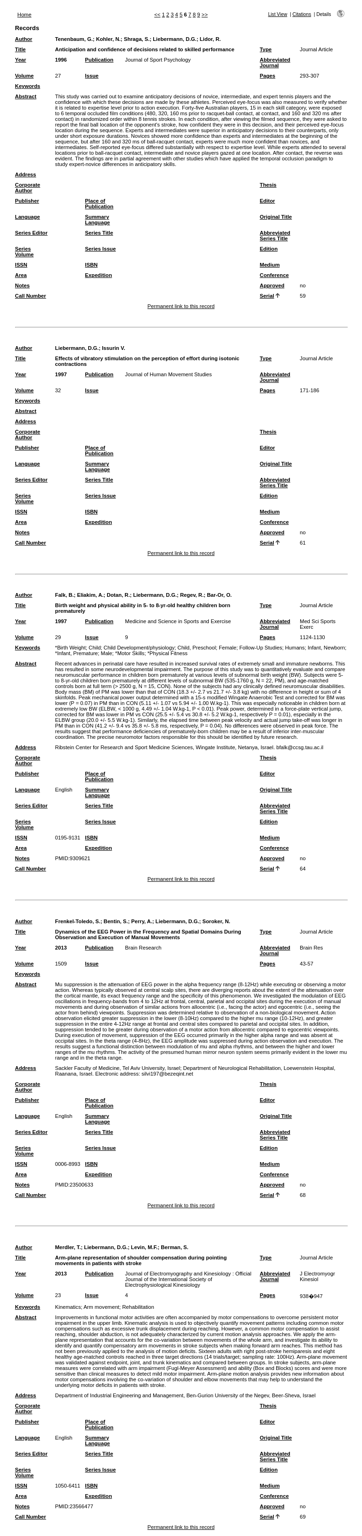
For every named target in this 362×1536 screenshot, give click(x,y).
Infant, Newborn (326, 647)
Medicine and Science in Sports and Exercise (178, 621)
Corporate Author (27, 187)
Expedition (98, 275)
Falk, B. (64, 595)
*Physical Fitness (168, 653)
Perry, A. (141, 921)
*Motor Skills (129, 653)
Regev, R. (192, 595)
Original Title (276, 217)
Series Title (99, 233)
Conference (274, 275)
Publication (99, 60)
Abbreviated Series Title (275, 235)
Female (227, 647)
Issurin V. (113, 348)
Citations (301, 14)
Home (24, 14)
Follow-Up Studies (260, 647)
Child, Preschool (197, 647)
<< (157, 14)
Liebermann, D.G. (175, 39)
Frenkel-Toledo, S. (77, 921)
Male (106, 653)
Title (20, 49)
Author (24, 39)
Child (95, 647)
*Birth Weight (70, 647)
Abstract (25, 96)
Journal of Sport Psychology (157, 60)
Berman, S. (174, 1247)
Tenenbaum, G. (74, 39)
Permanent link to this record (181, 306)
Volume (24, 76)
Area (21, 275)
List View (278, 14)
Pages (267, 76)
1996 (61, 60)
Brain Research (143, 947)
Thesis (268, 185)
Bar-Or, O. (219, 595)
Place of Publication (99, 203)
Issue (92, 76)
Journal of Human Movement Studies (168, 374)
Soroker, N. (216, 921)
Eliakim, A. (90, 595)
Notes (22, 285)
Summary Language (97, 219)
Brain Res (311, 947)
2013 (61, 947)
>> (205, 14)
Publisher (27, 201)
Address (25, 174)
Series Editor (31, 233)
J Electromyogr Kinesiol (317, 1276)
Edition (269, 249)
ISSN (21, 265)
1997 (61, 374)
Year (20, 60)
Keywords (27, 86)
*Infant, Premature (76, 653)
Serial (267, 296)
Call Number (30, 296)
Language (27, 217)
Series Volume (24, 251)
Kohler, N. (108, 39)
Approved (272, 285)
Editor (267, 201)
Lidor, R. (210, 39)
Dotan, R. (118, 595)
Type (266, 49)
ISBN (91, 265)
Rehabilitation (138, 1307)
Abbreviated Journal (275, 62)
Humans (295, 647)
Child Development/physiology (139, 647)
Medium (270, 265)
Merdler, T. (68, 1247)
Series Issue (100, 249)
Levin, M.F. (144, 1247)
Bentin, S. (116, 921)
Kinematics (68, 1307)
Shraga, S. (137, 39)
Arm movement (101, 1307)
